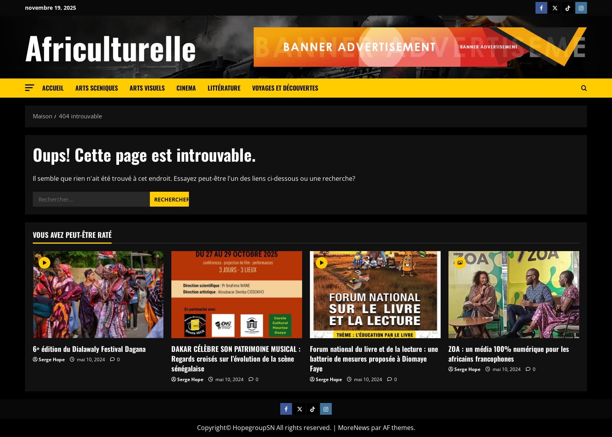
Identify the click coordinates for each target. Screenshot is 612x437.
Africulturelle (110, 47)
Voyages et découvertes (285, 88)
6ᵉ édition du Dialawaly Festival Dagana (89, 349)
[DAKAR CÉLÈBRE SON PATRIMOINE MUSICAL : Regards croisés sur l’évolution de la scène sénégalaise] (236, 294)
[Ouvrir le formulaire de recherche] (584, 88)
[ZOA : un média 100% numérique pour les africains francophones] (513, 294)
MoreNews (354, 427)
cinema (186, 88)
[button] (29, 87)
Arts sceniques (96, 88)
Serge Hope (52, 359)
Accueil (53, 88)
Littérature (224, 88)
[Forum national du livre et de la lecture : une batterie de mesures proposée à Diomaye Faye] (375, 294)
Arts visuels (147, 88)
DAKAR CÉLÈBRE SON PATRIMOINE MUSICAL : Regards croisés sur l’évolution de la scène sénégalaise (236, 358)
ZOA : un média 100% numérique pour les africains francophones (508, 354)
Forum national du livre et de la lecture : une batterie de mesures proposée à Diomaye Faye (374, 358)
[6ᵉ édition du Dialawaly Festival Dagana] (98, 294)
